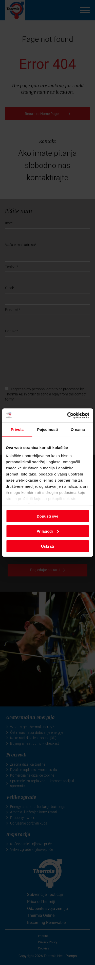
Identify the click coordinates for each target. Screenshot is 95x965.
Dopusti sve (47, 516)
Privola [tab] (17, 429)
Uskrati (47, 546)
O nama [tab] (78, 429)
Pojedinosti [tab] (47, 429)
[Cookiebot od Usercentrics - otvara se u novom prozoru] (67, 415)
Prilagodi (47, 531)
